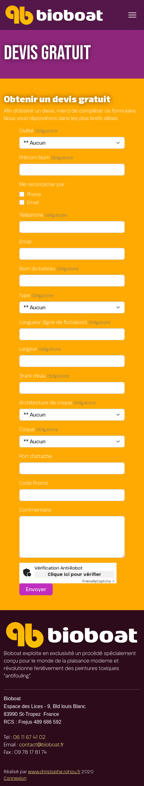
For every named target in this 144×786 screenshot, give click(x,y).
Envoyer (36, 589)
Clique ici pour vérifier (74, 574)
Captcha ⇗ (98, 581)
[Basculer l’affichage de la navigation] (132, 15)
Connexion (15, 778)
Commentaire (35, 509)
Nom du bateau (37, 268)
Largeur (28, 348)
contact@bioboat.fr (41, 744)
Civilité (26, 130)
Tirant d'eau (32, 375)
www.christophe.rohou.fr (54, 771)
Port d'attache (35, 456)
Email (33, 202)
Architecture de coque (45, 402)
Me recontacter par (42, 184)
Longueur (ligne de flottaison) (53, 322)
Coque (27, 429)
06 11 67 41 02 (29, 737)
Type (24, 295)
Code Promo (33, 483)
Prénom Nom (34, 157)
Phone (34, 194)
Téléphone (31, 214)
